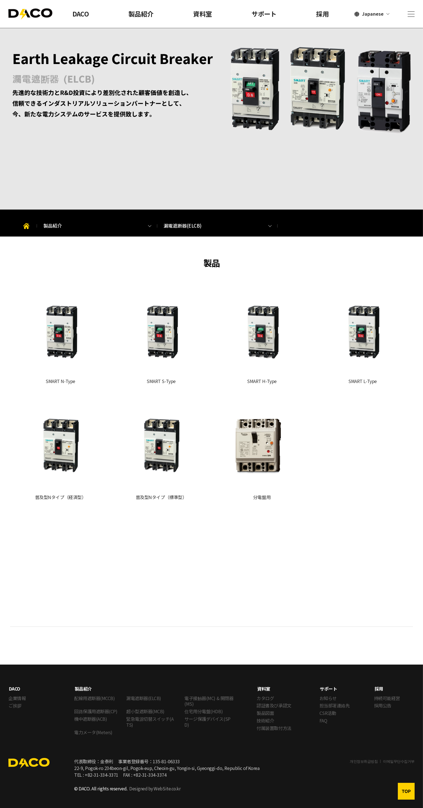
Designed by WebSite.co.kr (155, 783)
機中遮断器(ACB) (90, 714)
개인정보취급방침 (364, 756)
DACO (80, 13)
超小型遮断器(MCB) (145, 706)
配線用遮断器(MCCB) (94, 693)
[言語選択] (372, 14)
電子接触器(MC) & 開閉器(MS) (208, 696)
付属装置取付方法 (274, 723)
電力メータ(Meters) (93, 727)
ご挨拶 (15, 700)
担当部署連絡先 (334, 700)
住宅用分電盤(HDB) (203, 706)
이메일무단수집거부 (399, 756)
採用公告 (382, 700)
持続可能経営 (387, 693)
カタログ (265, 693)
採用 (322, 13)
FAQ (323, 715)
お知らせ (328, 693)
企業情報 (17, 693)
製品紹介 (141, 13)
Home (27, 226)
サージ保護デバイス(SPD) (207, 717)
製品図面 (265, 708)
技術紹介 (265, 715)
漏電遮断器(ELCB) (143, 693)
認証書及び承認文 (274, 700)
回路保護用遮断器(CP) (95, 706)
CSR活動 (327, 708)
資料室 (202, 13)
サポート (264, 13)
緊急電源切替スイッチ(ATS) (149, 717)
